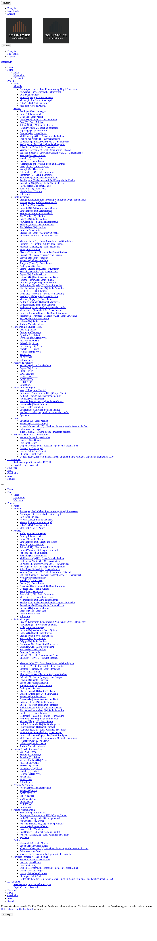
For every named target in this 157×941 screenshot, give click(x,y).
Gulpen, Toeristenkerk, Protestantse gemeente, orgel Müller (49, 445)
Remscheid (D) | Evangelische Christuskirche (42, 183)
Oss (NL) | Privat (28, 329)
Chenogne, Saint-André (31, 454)
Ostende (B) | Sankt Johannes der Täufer (39, 277)
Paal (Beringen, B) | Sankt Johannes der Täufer (43, 307)
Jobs (9, 476)
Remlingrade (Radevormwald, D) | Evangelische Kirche (47, 180)
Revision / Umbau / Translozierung (30, 434)
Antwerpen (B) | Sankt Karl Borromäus (39, 221)
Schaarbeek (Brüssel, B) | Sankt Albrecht (40, 147)
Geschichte (12, 473)
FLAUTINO (26, 357)
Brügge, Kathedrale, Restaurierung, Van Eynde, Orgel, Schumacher (53, 199)
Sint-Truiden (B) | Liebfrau (33, 216)
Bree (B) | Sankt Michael (32, 122)
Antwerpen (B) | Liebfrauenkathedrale (38, 202)
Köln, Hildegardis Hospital (33, 390)
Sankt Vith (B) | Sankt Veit (33, 188)
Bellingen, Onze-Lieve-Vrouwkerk (37, 224)
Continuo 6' (25, 385)
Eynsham (24, 415)
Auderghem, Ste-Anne (31, 266)
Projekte (11, 81)
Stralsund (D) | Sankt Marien (34, 420)
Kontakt (11, 478)
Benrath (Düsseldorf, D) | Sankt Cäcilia (39, 271)
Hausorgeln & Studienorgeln (27, 326)
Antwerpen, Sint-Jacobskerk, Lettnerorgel (40, 92)
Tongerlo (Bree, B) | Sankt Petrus (36, 263)
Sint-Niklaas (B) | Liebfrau (33, 227)
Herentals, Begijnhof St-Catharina (36, 97)
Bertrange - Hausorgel (30, 332)
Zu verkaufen (14, 459)
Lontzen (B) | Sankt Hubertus (34, 404)
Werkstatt (18, 78)
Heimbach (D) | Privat (30, 351)
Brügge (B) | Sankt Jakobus (33, 219)
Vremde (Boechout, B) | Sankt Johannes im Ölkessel (45, 150)
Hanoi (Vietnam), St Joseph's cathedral (39, 128)
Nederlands (13, 11)
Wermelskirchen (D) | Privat (33, 338)
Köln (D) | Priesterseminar (33, 155)
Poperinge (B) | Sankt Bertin (34, 130)
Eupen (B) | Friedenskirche (33, 274)
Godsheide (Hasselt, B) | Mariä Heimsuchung (42, 293)
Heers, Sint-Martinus (30, 249)
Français (11, 8)
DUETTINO (26, 382)
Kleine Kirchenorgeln (24, 387)
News (10, 470)
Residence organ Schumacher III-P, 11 (32, 462)
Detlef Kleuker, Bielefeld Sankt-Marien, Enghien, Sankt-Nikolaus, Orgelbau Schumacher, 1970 (66, 456)
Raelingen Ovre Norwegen (33, 111)
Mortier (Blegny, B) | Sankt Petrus (36, 299)
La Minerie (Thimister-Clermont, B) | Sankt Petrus (44, 141)
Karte (16, 83)
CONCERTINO (27, 371)
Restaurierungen (21, 197)
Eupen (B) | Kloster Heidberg (34, 260)
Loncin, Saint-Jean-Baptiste (33, 451)
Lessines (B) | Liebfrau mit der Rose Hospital (42, 244)
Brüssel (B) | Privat (29, 343)
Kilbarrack (25, 194)
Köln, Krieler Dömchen (31, 407)
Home (10, 67)
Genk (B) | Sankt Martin (31, 116)
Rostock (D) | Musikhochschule (35, 186)
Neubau (17, 108)
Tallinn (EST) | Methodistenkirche (36, 125)
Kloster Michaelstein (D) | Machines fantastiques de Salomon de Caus (54, 426)
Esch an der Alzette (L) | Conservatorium (40, 139)
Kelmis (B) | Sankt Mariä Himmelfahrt (39, 177)
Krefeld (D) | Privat (29, 349)
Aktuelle (17, 86)
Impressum (6, 61)
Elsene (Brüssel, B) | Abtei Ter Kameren (39, 268)
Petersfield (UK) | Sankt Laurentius (37, 172)
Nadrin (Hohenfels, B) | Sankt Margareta (40, 302)
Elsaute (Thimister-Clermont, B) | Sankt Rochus (43, 252)
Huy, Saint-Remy (28, 443)
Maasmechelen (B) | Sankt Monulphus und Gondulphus (47, 241)
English (11, 13)
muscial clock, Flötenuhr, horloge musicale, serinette (45, 432)
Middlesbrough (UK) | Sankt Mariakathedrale (42, 136)
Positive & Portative (23, 362)
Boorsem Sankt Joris (30, 230)
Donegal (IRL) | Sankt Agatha (34, 166)
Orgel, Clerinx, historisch (25, 465)
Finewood (12, 467)
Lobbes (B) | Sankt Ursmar (33, 321)
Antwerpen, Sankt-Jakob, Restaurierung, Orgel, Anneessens (49, 89)
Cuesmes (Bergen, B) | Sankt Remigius (39, 282)
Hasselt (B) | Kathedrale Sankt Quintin (38, 208)
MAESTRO (25, 354)
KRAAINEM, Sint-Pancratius (34, 103)
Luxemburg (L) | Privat (31, 346)
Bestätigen (7, 914)
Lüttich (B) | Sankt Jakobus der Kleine (38, 119)
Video (16, 72)
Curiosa (17, 418)
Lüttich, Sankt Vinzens (31, 191)
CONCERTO (26, 379)
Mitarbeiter (19, 75)
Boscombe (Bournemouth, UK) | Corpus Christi (43, 393)
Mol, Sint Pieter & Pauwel (33, 105)
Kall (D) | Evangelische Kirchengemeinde (40, 396)
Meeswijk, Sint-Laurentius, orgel (36, 100)
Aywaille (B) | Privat (30, 335)
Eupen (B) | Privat (28, 368)
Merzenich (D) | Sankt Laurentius (36, 174)
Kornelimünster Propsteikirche (35, 437)
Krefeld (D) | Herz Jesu (31, 158)
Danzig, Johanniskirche (31, 114)
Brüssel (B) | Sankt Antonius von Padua (39, 233)
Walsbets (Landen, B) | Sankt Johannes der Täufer (44, 412)
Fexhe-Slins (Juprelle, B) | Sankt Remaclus (41, 285)
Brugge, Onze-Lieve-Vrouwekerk (36, 213)
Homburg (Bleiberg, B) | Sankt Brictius (39, 296)
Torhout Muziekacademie (32, 324)
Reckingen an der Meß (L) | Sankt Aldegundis (42, 144)
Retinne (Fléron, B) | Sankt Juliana (37, 280)
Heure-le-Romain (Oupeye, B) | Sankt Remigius (43, 313)
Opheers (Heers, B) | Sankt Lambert (37, 304)
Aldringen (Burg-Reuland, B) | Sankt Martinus (42, 163)
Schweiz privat (27, 360)
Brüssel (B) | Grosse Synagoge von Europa (41, 255)
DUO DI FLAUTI (28, 376)
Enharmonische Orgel (30, 429)
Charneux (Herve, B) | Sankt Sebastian (39, 235)
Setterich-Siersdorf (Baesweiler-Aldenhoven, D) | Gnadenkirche (51, 152)
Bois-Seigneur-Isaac (29, 94)
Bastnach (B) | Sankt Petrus (33, 133)
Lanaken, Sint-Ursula (30, 440)
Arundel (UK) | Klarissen (32, 398)
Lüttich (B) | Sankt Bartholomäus (36, 210)
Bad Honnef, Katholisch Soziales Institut (40, 409)
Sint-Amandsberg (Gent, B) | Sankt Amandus (42, 288)
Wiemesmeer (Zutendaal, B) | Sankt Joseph (41, 310)
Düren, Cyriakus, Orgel (31, 448)
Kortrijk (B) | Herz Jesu (31, 169)
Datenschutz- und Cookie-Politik (17, 909)
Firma (10, 69)
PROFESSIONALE (29, 340)
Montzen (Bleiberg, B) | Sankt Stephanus (40, 246)
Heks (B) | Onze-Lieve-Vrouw (34, 318)
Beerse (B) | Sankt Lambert (33, 161)
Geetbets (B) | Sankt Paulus (33, 291)
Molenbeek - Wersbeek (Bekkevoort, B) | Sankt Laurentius (48, 315)
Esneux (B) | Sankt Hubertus (34, 257)
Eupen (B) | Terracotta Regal (34, 423)
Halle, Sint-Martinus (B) (32, 205)
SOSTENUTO (27, 373)
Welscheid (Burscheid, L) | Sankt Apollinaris (41, 401)
